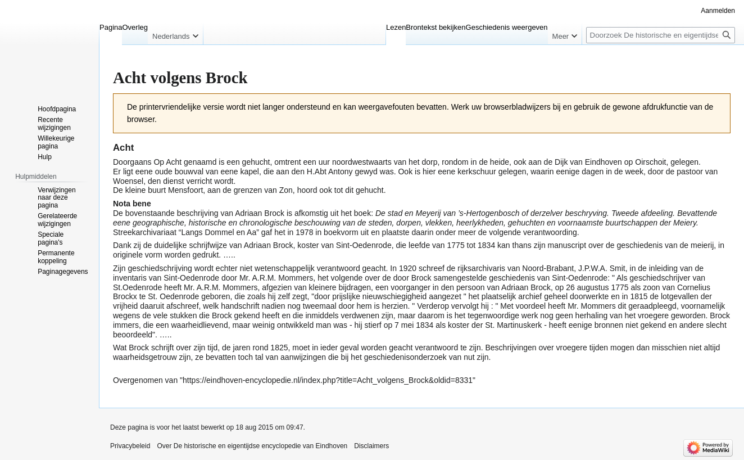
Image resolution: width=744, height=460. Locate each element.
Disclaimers (371, 446)
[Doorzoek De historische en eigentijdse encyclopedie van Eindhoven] (660, 35)
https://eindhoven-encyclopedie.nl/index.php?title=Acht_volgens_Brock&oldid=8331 (328, 380)
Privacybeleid (130, 446)
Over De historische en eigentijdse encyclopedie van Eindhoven (252, 446)
